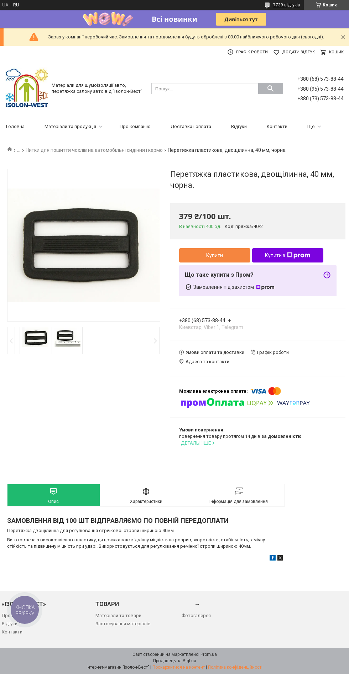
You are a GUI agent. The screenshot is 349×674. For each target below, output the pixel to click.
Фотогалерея (196, 615)
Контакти (277, 126)
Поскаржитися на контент (178, 667)
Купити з (287, 255)
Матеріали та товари (118, 615)
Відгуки (239, 126)
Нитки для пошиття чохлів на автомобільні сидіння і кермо (94, 150)
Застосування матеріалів (123, 623)
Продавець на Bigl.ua (174, 660)
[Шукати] (270, 88)
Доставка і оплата (191, 126)
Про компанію (135, 126)
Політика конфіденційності (235, 667)
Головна (15, 126)
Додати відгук (298, 52)
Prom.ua (208, 654)
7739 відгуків (286, 4)
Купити (214, 255)
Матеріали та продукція (70, 126)
